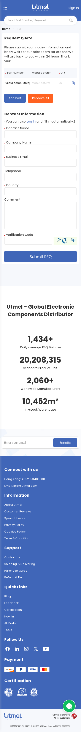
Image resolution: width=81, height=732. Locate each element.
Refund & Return (15, 577)
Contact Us (12, 557)
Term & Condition (16, 538)
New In (9, 616)
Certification (13, 610)
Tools (8, 630)
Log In (31, 121)
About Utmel (13, 505)
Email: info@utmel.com (20, 486)
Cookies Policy (14, 531)
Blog (7, 596)
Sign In (73, 7)
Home (6, 29)
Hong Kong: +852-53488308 (24, 479)
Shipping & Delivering (19, 564)
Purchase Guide (15, 571)
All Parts (10, 623)
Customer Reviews (17, 511)
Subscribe (65, 442)
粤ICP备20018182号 (63, 726)
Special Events (14, 518)
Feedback (11, 603)
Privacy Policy (14, 525)
